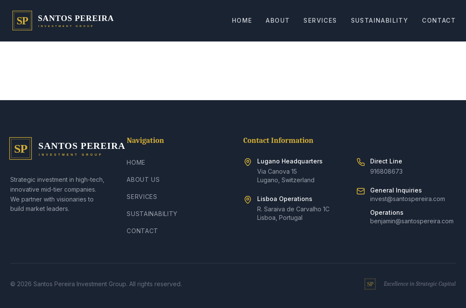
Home (242, 20)
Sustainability (380, 20)
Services (320, 20)
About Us (143, 179)
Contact (439, 20)
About (278, 20)
